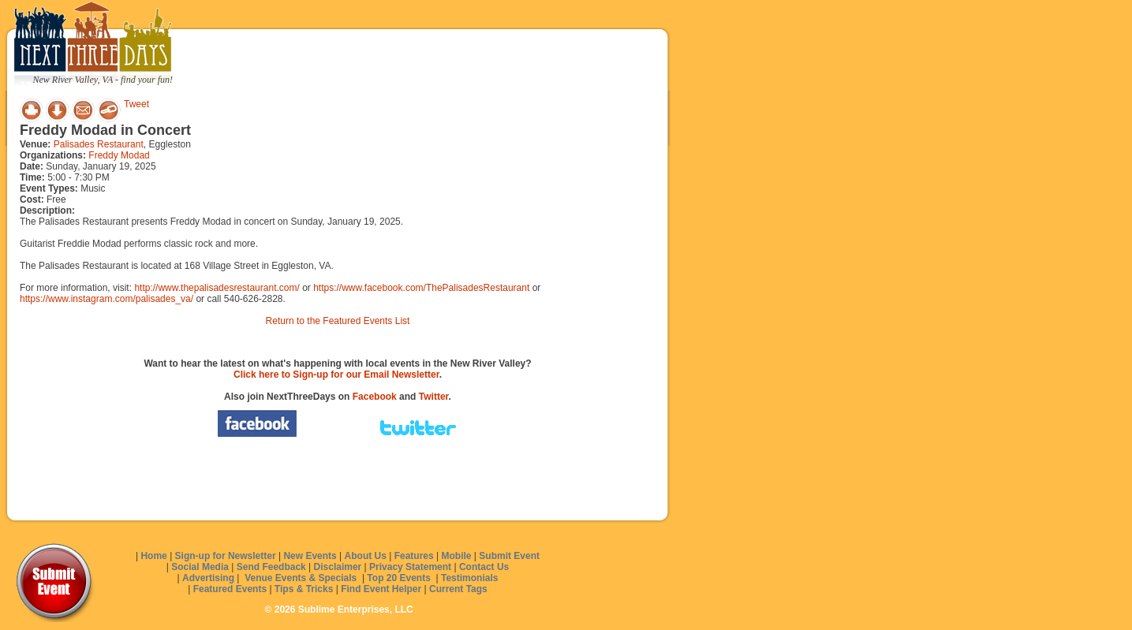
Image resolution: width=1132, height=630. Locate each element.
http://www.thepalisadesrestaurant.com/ (216, 287)
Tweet (136, 104)
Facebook (375, 396)
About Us (366, 555)
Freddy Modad (118, 155)
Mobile (457, 555)
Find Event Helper (381, 589)
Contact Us (484, 566)
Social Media (200, 566)
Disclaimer (338, 566)
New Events (309, 555)
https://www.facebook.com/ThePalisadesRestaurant (421, 287)
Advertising (208, 577)
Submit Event (509, 555)
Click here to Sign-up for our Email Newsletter (336, 374)
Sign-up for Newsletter (225, 555)
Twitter (434, 396)
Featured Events (230, 589)
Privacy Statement (410, 566)
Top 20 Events (398, 577)
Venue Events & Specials (301, 577)
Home (153, 555)
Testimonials (469, 577)
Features (414, 555)
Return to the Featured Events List (338, 320)
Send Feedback (271, 566)
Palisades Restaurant (99, 144)
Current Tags (458, 589)
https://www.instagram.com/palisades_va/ (106, 298)
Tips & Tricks (304, 589)
